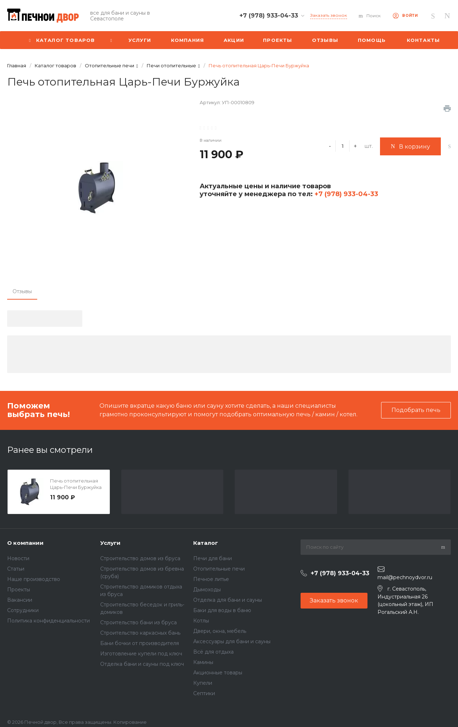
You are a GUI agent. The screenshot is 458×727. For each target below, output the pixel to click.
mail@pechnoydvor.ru (404, 577)
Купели (202, 683)
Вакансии (19, 600)
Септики (204, 693)
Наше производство (33, 579)
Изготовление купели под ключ (141, 653)
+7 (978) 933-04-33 (345, 194)
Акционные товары (217, 672)
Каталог (205, 542)
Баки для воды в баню (222, 610)
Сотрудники (23, 610)
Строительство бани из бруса (138, 622)
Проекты (18, 589)
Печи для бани (212, 558)
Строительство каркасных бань (140, 633)
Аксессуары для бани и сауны (232, 641)
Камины (203, 662)
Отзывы (22, 291)
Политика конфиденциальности (48, 620)
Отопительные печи (219, 569)
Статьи (15, 569)
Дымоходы (207, 589)
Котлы (201, 620)
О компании (25, 542)
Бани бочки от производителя (139, 643)
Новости (18, 558)
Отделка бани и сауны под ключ (142, 664)
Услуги (110, 542)
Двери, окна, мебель (219, 631)
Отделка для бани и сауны (227, 600)
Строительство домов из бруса (140, 558)
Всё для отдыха (213, 652)
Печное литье (211, 579)
